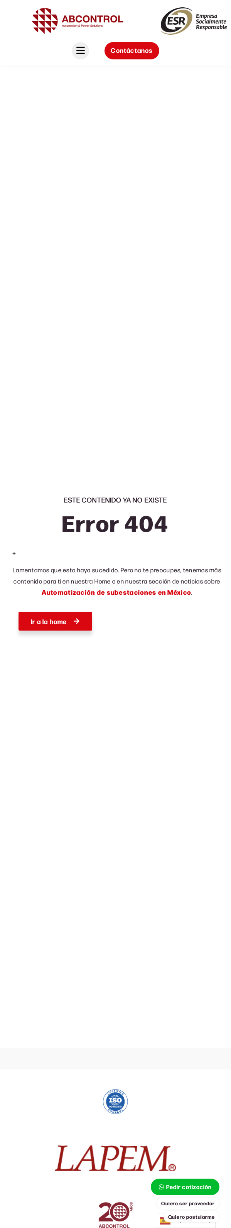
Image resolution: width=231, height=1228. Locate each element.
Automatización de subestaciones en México (116, 592)
